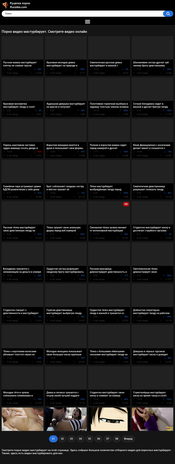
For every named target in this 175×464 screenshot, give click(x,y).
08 (116, 438)
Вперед (128, 438)
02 (62, 438)
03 (71, 438)
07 (107, 438)
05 (89, 438)
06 (98, 438)
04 (80, 438)
